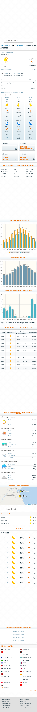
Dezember (29, 176)
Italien (25, 663)
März (4, 174)
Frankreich (8, 657)
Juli (15, 174)
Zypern (6, 687)
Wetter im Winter (18, 631)
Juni (2, 95)
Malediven (7, 668)
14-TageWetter (5, 158)
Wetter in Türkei (5, 701)
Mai (15, 169)
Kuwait (20, 45)
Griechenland (27, 657)
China (6, 652)
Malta (24, 668)
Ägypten (7, 649)
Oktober (29, 171)
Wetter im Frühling (18, 634)
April (4, 176)
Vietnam (25, 685)
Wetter (24, 158)
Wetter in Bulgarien (6, 703)
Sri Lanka (26, 674)
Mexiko (6, 671)
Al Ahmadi (4, 520)
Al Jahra (3, 517)
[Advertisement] (18, 19)
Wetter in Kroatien (24, 705)
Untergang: (17, 73)
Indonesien (26, 660)
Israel (6, 663)
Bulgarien (26, 649)
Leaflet (29, 504)
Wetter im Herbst (18, 640)
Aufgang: (6, 73)
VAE (5, 685)
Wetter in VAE (23, 701)
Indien (6, 660)
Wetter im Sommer (18, 637)
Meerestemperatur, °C (18, 257)
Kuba (24, 665)
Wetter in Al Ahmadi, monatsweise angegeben (18, 165)
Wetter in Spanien (6, 705)
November (30, 174)
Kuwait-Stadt (5, 523)
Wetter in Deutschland (25, 707)
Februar (5, 171)
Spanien (6, 674)
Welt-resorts (5, 45)
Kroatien (7, 665)
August (16, 176)
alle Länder (33, 690)
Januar (4, 169)
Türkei (25, 682)
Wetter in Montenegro (7, 707)
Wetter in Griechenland (25, 703)
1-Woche (26, 147)
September (30, 169)
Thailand (7, 676)
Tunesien (7, 682)
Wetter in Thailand (24, 699)
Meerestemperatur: (6, 69)
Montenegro (27, 671)
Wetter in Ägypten (6, 699)
